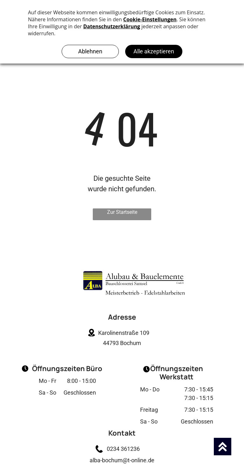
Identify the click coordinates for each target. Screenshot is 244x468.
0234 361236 (122, 448)
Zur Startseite (122, 212)
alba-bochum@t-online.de (122, 460)
